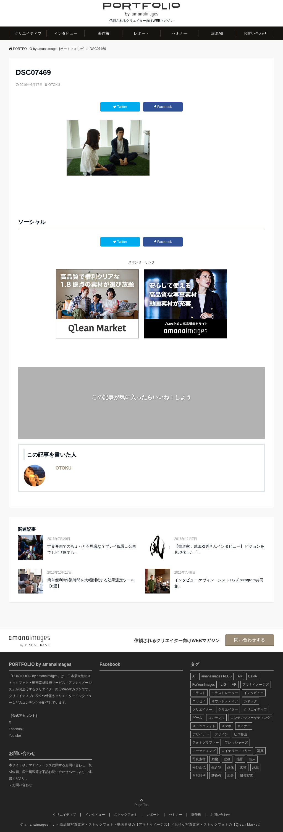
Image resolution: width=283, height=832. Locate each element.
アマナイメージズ (153, 824)
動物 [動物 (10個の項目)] (214, 759)
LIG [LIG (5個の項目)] (223, 685)
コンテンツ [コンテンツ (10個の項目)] (216, 718)
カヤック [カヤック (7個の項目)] (250, 701)
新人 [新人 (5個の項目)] (252, 759)
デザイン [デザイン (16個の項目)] (221, 734)
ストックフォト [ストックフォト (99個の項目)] (204, 726)
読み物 (217, 33)
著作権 (103, 33)
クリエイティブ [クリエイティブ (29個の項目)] (255, 709)
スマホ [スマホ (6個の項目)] (226, 726)
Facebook (16, 729)
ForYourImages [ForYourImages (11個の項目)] (203, 685)
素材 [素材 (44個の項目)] (243, 767)
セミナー (179, 33)
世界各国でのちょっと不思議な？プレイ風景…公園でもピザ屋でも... (91, 549)
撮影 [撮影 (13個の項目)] (240, 759)
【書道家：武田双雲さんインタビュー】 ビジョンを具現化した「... (219, 549)
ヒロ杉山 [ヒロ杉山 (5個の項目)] (240, 734)
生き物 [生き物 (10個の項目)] (216, 767)
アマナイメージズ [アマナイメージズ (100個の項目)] (255, 685)
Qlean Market (247, 824)
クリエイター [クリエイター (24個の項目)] (228, 709)
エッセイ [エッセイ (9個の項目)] (199, 701)
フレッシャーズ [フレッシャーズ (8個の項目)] (236, 742)
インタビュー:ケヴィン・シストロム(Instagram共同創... (219, 583)
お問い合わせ (255, 33)
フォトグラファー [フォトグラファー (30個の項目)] (205, 742)
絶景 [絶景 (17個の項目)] (255, 767)
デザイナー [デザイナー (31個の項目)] (200, 734)
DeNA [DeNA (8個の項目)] (252, 676)
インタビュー (65, 33)
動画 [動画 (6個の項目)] (227, 759)
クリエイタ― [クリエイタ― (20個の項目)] (202, 709)
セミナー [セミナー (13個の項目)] (243, 726)
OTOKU (54, 85)
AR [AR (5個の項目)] (240, 676)
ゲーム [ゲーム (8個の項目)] (197, 718)
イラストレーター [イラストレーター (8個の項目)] (224, 693)
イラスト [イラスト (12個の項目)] (199, 693)
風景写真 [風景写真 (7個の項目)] (246, 776)
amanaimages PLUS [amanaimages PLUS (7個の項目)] (216, 676)
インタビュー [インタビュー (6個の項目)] (254, 693)
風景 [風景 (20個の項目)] (230, 776)
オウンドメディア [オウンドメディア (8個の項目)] (224, 701)
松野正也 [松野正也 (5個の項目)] (199, 767)
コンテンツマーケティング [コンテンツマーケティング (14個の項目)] (250, 718)
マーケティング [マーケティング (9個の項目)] (204, 751)
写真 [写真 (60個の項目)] (260, 751)
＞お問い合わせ (20, 785)
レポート (141, 33)
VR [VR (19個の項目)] (234, 685)
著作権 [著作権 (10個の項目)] (216, 776)
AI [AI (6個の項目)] (193, 676)
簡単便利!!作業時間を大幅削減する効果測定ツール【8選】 (91, 583)
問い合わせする (249, 639)
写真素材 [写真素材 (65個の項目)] (199, 759)
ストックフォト (125, 815)
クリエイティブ (27, 33)
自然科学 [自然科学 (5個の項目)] (199, 776)
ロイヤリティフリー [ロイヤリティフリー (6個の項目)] (236, 751)
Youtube (15, 736)
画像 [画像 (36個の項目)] (230, 767)
